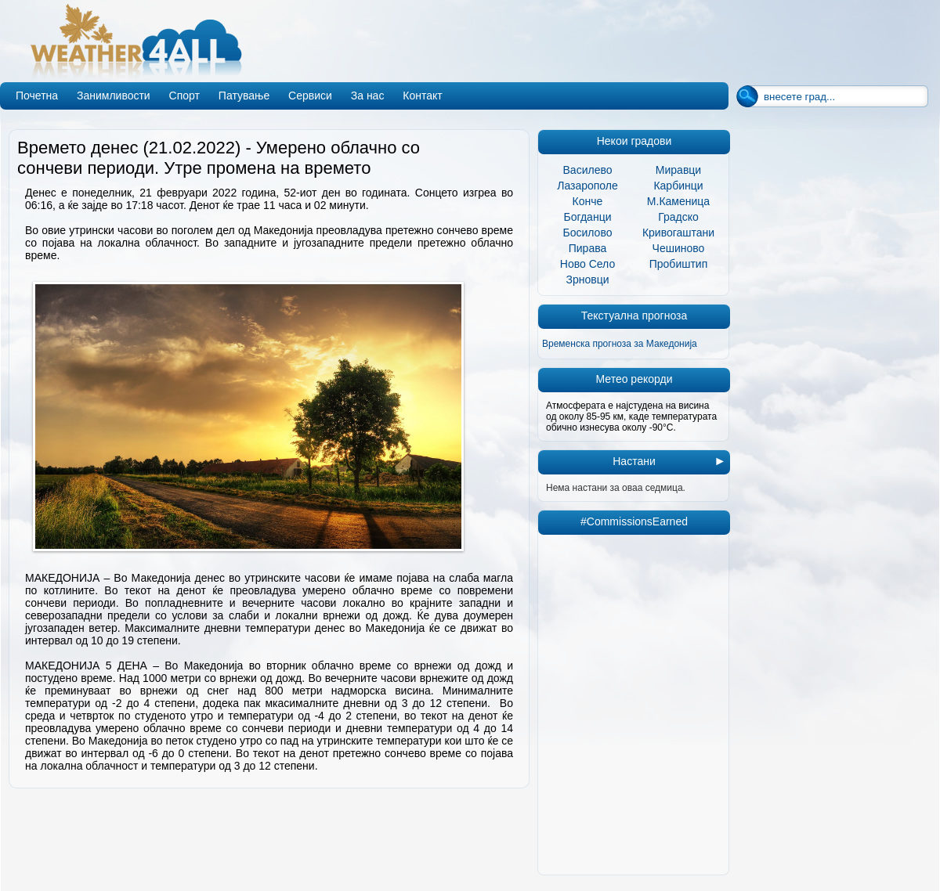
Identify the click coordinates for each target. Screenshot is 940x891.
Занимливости (113, 95)
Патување (244, 95)
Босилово (588, 232)
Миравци (678, 170)
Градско (678, 217)
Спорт (184, 95)
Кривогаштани (678, 232)
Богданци (588, 217)
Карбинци (678, 185)
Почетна (37, 95)
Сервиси (310, 95)
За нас (368, 95)
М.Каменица (678, 201)
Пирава (588, 248)
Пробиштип (678, 264)
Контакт (422, 95)
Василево (588, 170)
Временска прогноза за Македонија (619, 343)
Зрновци (587, 279)
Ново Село (587, 264)
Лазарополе (587, 185)
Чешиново (679, 248)
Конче (588, 201)
